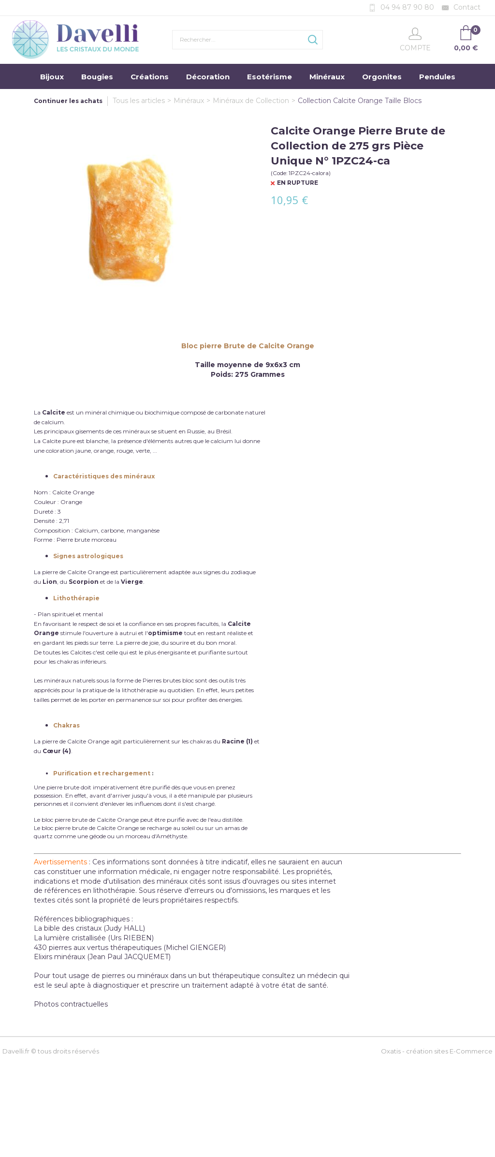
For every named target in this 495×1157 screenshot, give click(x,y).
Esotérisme (269, 76)
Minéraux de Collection (251, 100)
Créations (150, 76)
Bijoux (52, 76)
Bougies (97, 76)
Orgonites (382, 76)
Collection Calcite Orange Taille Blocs (360, 100)
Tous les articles (139, 100)
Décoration (208, 76)
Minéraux (327, 76)
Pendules (437, 76)
